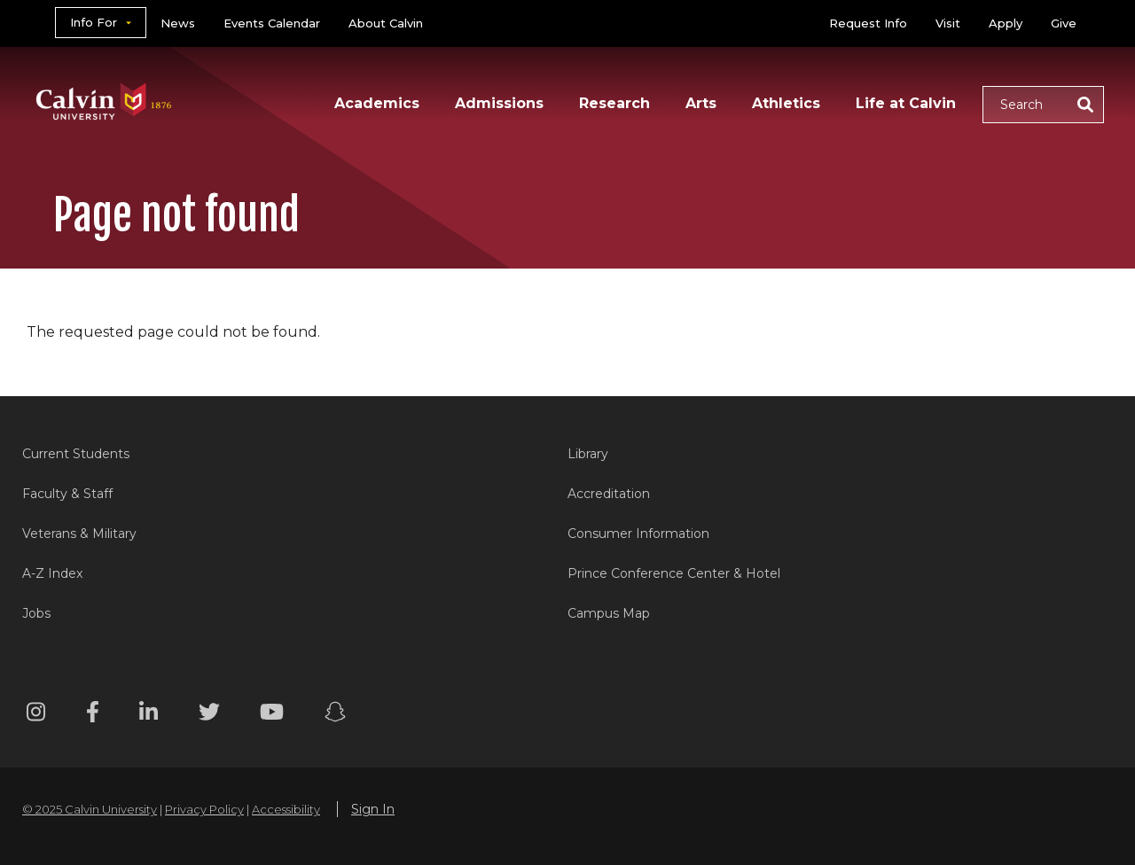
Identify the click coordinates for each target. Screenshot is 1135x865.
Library (588, 454)
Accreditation (609, 494)
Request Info (868, 23)
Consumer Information (638, 534)
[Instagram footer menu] (36, 714)
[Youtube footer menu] (272, 714)
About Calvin (385, 23)
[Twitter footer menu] (209, 714)
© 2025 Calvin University (89, 809)
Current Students (75, 454)
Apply (1005, 23)
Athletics (786, 103)
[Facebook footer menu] (92, 714)
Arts (700, 103)
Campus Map (609, 613)
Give (1063, 23)
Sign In (373, 809)
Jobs (36, 613)
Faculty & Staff (67, 494)
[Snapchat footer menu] (335, 714)
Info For (93, 22)
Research (614, 103)
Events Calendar (271, 23)
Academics (376, 103)
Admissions (499, 103)
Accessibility (286, 809)
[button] (1043, 104)
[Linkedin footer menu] (148, 714)
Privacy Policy (204, 809)
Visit (947, 23)
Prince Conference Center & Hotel (674, 573)
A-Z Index (52, 573)
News (177, 23)
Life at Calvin (906, 103)
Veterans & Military (79, 534)
